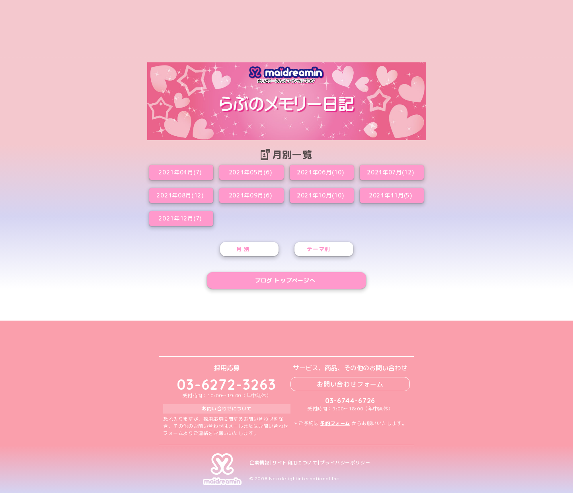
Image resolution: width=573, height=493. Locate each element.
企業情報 (259, 463)
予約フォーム (335, 423)
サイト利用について (294, 463)
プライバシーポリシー (345, 463)
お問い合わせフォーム (350, 384)
